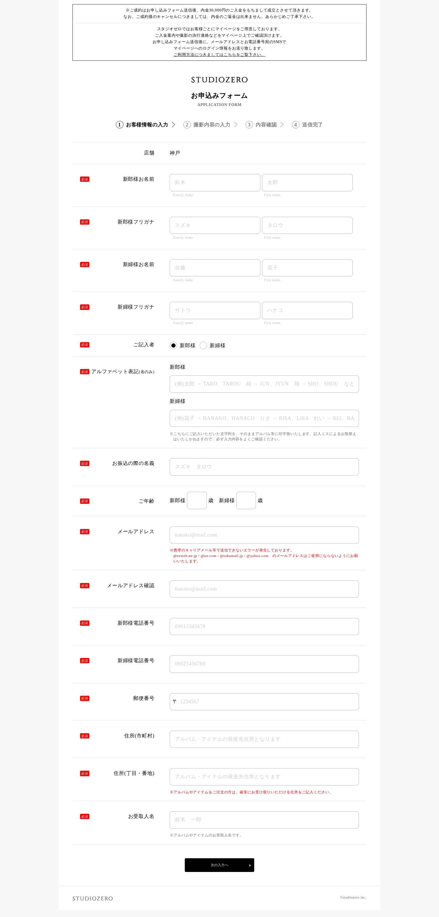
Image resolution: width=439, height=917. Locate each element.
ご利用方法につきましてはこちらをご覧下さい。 (219, 54)
